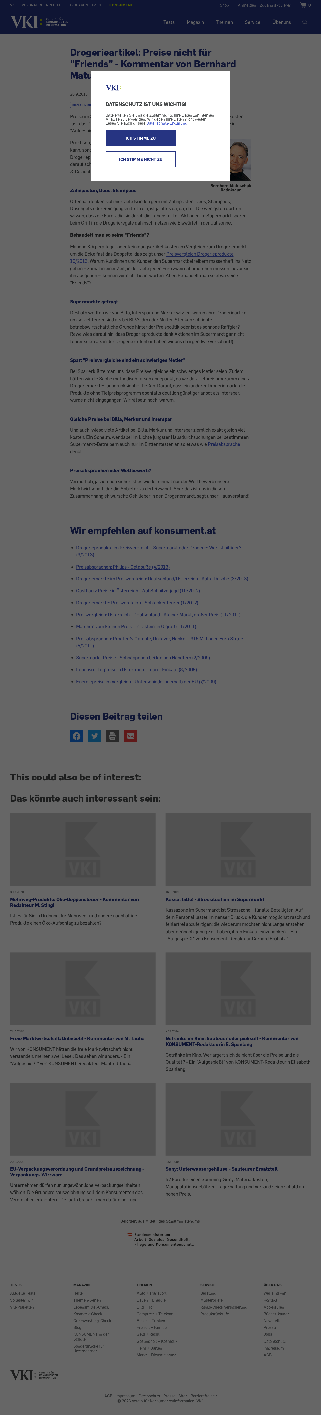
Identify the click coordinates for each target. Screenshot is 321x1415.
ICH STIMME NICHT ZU (140, 159)
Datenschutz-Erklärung (166, 123)
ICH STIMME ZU (141, 138)
